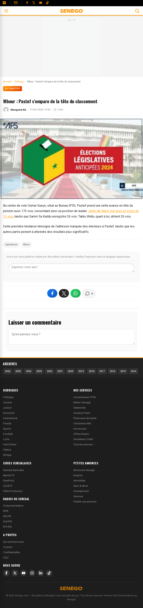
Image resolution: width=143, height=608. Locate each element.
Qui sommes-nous (13, 541)
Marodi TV (9, 475)
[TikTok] (49, 573)
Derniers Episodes (13, 470)
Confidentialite (11, 552)
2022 (49, 371)
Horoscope (79, 428)
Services (78, 496)
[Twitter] (33, 2)
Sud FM (7, 521)
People (7, 423)
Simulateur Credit (83, 439)
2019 (81, 371)
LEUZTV (7, 485)
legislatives (11, 244)
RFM (5, 510)
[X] (15, 573)
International (10, 418)
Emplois (78, 475)
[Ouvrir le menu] (6, 11)
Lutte (6, 439)
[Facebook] (27, 2)
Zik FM (7, 516)
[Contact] (16, 3)
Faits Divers (9, 444)
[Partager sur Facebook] (52, 293)
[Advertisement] (71, 47)
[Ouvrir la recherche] (137, 11)
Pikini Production (13, 491)
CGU (5, 557)
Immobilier (79, 480)
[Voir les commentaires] (89, 293)
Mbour (26, 244)
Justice (7, 407)
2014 (133, 371)
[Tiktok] (47, 2)
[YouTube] (40, 2)
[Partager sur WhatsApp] (76, 293)
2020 (70, 371)
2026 (7, 371)
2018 (91, 371)
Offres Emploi (81, 433)
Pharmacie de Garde (84, 418)
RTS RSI (7, 526)
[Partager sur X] (64, 293)
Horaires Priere (81, 412)
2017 (102, 371)
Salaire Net (79, 407)
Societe (7, 402)
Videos (7, 449)
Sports (7, 428)
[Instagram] (32, 573)
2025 (18, 371)
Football (8, 433)
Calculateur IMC (82, 423)
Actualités (12, 88)
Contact (7, 547)
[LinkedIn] (40, 573)
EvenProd (8, 480)
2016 (112, 371)
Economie (8, 412)
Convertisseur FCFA (84, 397)
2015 (123, 371)
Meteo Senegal (82, 402)
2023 (39, 371)
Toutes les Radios (13, 505)
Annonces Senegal (84, 470)
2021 (60, 371)
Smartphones (81, 491)
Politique (8, 397)
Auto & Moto (80, 485)
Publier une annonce (84, 501)
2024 (28, 371)
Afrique (7, 454)
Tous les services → (84, 444)
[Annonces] (4, 3)
